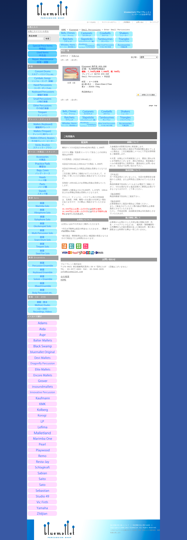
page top (153, 105)
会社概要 (65, 275)
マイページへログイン (109, 22)
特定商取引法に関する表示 (141, 525)
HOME (63, 29)
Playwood (73, 29)
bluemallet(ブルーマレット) (137, 12)
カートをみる (91, 22)
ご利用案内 (126, 22)
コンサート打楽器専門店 (141, 14)
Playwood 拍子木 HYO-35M (94, 66)
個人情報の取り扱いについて (119, 525)
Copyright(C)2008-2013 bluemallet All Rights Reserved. (133, 528)
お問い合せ (139, 22)
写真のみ (75, 55)
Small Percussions (91, 29)
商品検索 (33, 36)
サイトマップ (154, 22)
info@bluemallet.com (72, 270)
